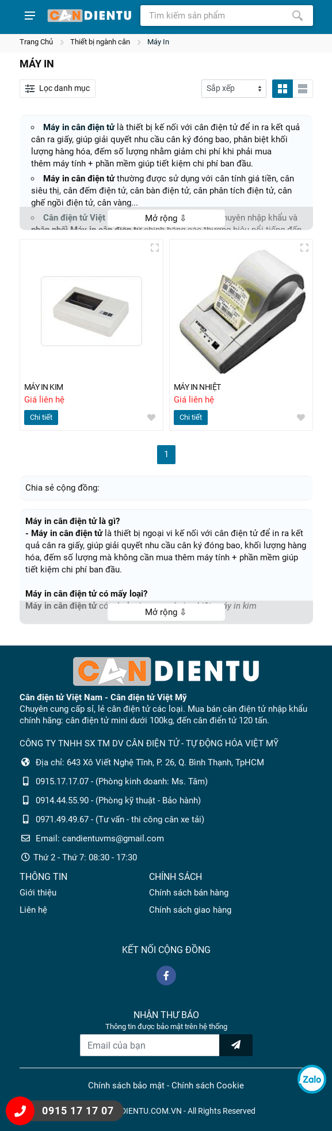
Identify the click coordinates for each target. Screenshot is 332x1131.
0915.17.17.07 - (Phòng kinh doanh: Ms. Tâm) (122, 781)
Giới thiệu (38, 892)
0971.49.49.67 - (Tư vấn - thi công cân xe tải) (120, 819)
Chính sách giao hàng (190, 910)
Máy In (158, 41)
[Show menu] (30, 15)
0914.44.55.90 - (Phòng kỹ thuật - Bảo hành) (118, 800)
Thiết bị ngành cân (100, 41)
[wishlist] (151, 418)
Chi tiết (41, 417)
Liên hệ (33, 910)
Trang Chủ (36, 41)
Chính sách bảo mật (126, 1085)
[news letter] (236, 1045)
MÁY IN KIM (45, 387)
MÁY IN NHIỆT (200, 387)
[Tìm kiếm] (297, 15)
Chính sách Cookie (207, 1085)
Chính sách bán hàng (188, 892)
